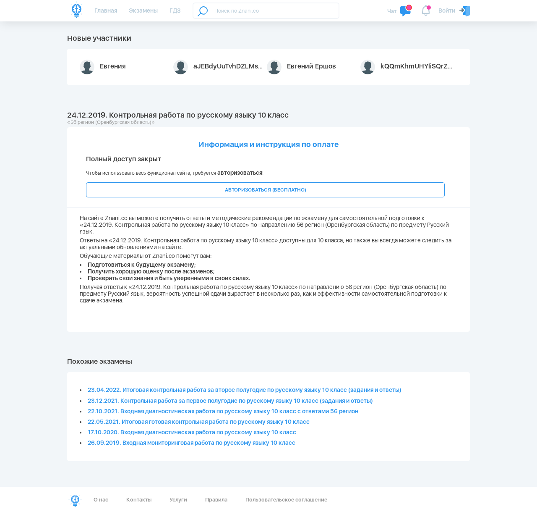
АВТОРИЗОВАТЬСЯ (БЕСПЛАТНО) (265, 190)
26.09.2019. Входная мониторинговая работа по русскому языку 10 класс (191, 442)
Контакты (138, 499)
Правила (216, 499)
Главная (105, 10)
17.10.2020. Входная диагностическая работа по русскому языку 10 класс (192, 432)
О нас (101, 499)
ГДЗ (175, 10)
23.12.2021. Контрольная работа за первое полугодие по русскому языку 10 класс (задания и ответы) (230, 400)
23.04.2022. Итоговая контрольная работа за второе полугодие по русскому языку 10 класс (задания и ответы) (244, 389)
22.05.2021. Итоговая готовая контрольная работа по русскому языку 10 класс (199, 421)
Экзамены (143, 10)
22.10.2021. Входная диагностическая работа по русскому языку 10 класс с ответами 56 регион (223, 411)
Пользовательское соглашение (286, 499)
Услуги (178, 499)
